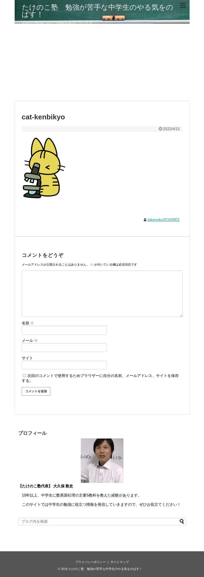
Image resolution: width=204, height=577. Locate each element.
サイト (27, 358)
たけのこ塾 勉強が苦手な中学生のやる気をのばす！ (97, 10)
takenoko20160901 (164, 220)
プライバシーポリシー (90, 562)
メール (30, 341)
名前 (28, 323)
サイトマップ (119, 562)
